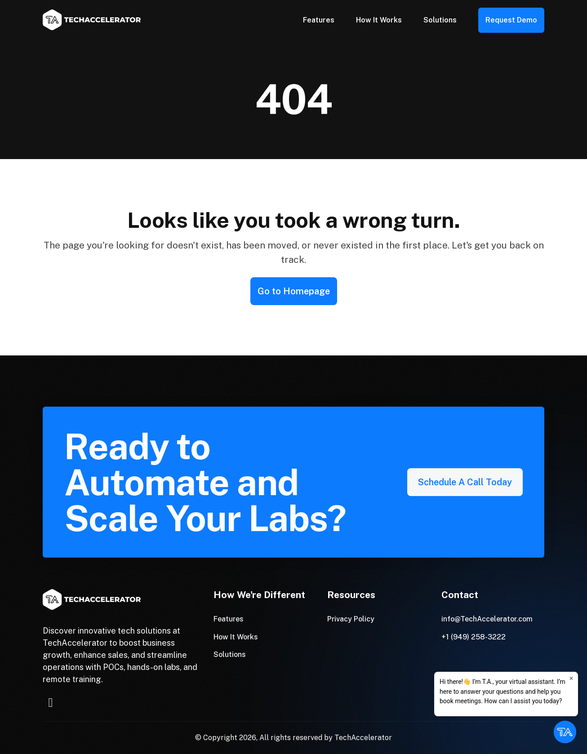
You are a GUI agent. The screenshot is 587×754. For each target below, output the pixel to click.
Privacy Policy (350, 619)
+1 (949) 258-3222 (473, 637)
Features (318, 20)
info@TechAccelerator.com (487, 619)
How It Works (379, 20)
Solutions (440, 20)
